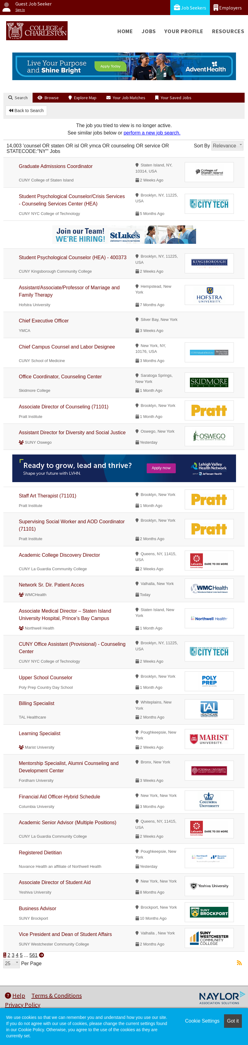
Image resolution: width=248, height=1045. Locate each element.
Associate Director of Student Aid (55, 882)
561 (34, 955)
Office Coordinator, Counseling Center (60, 376)
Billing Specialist (36, 703)
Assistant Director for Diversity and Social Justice (72, 432)
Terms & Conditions (56, 995)
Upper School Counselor (45, 677)
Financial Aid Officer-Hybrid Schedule (59, 796)
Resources (228, 31)
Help (15, 995)
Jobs (149, 31)
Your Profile (183, 31)
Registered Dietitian (40, 852)
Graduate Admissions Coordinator (56, 166)
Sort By (202, 145)
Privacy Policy (22, 1004)
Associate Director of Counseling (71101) (63, 406)
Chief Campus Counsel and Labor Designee (67, 346)
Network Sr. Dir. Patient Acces (51, 584)
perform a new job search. (152, 132)
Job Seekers (190, 7)
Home (125, 31)
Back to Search (26, 110)
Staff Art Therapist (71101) (47, 495)
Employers (228, 7)
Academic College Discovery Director (59, 555)
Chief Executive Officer (44, 320)
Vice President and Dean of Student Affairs (65, 934)
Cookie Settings (202, 1021)
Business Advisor (37, 908)
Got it (233, 1021)
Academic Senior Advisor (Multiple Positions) (67, 822)
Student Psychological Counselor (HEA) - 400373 (72, 257)
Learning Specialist (39, 733)
